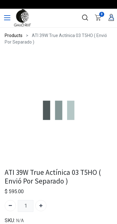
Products (13, 35)
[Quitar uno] (10, 205)
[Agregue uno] (40, 205)
